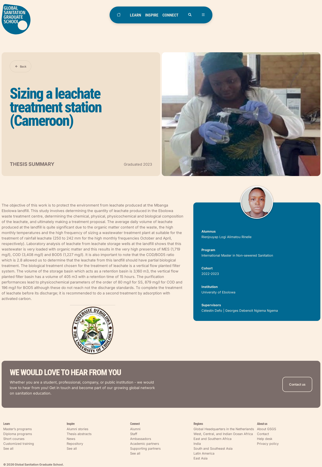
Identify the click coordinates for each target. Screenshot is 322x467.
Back (23, 66)
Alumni (135, 429)
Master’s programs (17, 429)
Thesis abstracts (79, 434)
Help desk (264, 439)
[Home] (118, 15)
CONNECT (170, 15)
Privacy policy (268, 444)
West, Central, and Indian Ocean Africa (223, 434)
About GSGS (266, 429)
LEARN (135, 15)
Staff (133, 434)
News (71, 439)
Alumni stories (77, 429)
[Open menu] (203, 15)
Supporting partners (145, 448)
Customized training (18, 444)
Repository (75, 444)
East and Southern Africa (213, 439)
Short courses (13, 439)
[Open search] (190, 15)
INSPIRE (151, 15)
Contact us (297, 384)
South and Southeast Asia (213, 448)
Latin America (204, 453)
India (197, 444)
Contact (263, 434)
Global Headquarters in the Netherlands (224, 429)
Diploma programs (17, 434)
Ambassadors (140, 439)
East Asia (201, 458)
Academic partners (144, 444)
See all (8, 448)
